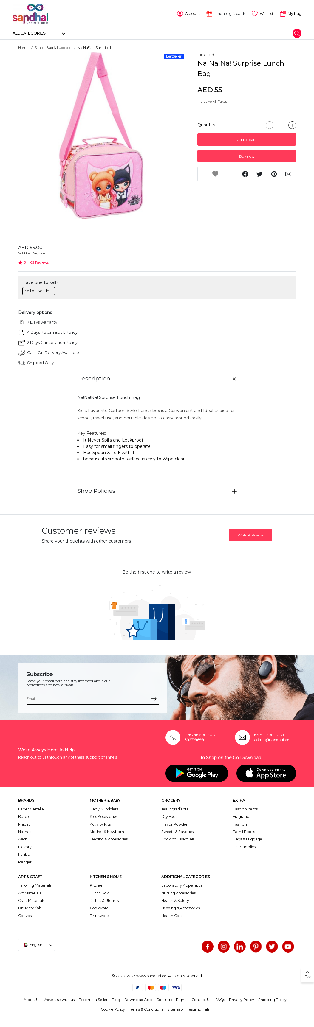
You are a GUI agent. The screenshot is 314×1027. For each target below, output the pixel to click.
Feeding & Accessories (109, 838)
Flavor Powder (174, 823)
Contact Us (201, 999)
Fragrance (242, 816)
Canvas (25, 915)
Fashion (240, 823)
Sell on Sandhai (38, 290)
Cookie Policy (113, 1008)
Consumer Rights (171, 999)
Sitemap (175, 1008)
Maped (24, 823)
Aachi (23, 838)
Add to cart (246, 138)
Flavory (25, 846)
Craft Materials (31, 900)
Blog (116, 999)
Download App (138, 999)
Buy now (246, 155)
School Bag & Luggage (53, 47)
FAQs (220, 999)
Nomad (25, 831)
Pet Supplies (244, 846)
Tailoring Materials (34, 884)
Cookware (99, 907)
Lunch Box (99, 892)
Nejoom (39, 253)
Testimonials (198, 1008)
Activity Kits (100, 823)
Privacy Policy (241, 999)
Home (23, 47)
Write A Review (251, 534)
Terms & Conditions (146, 1008)
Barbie (24, 816)
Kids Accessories (103, 816)
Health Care (172, 915)
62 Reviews (39, 262)
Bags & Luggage (247, 838)
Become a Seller (93, 999)
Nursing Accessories (178, 892)
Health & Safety (175, 900)
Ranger (25, 861)
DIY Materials (29, 907)
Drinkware (99, 915)
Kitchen (96, 884)
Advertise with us (59, 999)
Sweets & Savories (177, 831)
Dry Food (169, 816)
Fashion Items (245, 808)
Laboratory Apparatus (181, 884)
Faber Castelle (31, 808)
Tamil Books (244, 831)
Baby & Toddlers (104, 808)
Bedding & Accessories (180, 907)
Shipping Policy (272, 999)
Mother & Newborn (107, 831)
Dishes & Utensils (104, 900)
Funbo (24, 854)
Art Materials (29, 892)
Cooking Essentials (177, 838)
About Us (32, 999)
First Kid (205, 54)
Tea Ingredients (174, 808)
